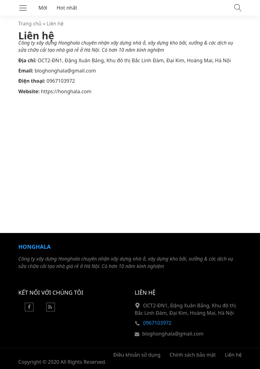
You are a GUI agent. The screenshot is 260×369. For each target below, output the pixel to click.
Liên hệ (55, 23)
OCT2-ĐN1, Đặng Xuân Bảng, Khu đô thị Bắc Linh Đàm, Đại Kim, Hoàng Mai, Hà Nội (134, 60)
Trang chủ (30, 23)
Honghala (34, 246)
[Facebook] (29, 309)
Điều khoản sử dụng (136, 354)
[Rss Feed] (50, 309)
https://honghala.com (66, 91)
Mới (42, 7)
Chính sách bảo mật (193, 354)
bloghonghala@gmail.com (65, 70)
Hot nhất (67, 7)
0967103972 (61, 80)
